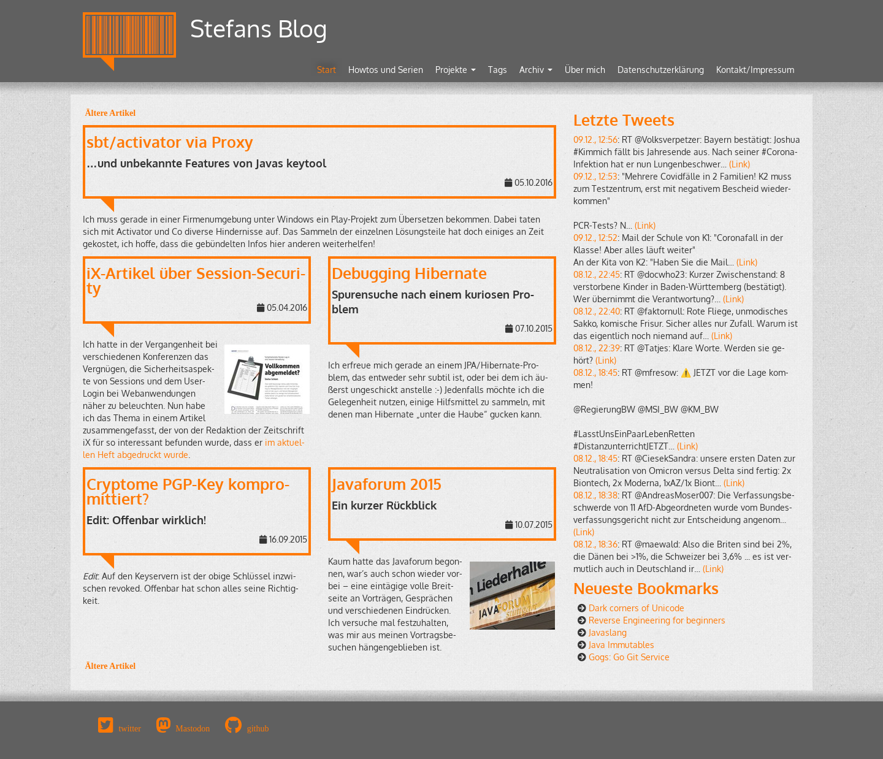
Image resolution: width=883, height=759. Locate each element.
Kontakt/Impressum (755, 69)
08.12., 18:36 (595, 544)
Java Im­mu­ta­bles (621, 644)
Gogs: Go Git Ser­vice (629, 657)
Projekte (455, 69)
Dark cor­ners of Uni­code (636, 608)
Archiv (535, 69)
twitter (129, 728)
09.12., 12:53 (595, 176)
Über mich (585, 69)
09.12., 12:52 (595, 237)
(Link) (739, 164)
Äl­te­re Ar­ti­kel (109, 113)
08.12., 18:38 (595, 495)
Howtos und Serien (385, 69)
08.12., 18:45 (595, 372)
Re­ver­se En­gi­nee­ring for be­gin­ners (657, 620)
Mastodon (192, 728)
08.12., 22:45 (596, 274)
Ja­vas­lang (608, 632)
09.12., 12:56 (595, 139)
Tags (497, 69)
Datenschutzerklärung (660, 69)
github (258, 728)
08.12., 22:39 (596, 348)
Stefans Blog (258, 28)
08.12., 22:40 (596, 311)
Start (326, 69)
